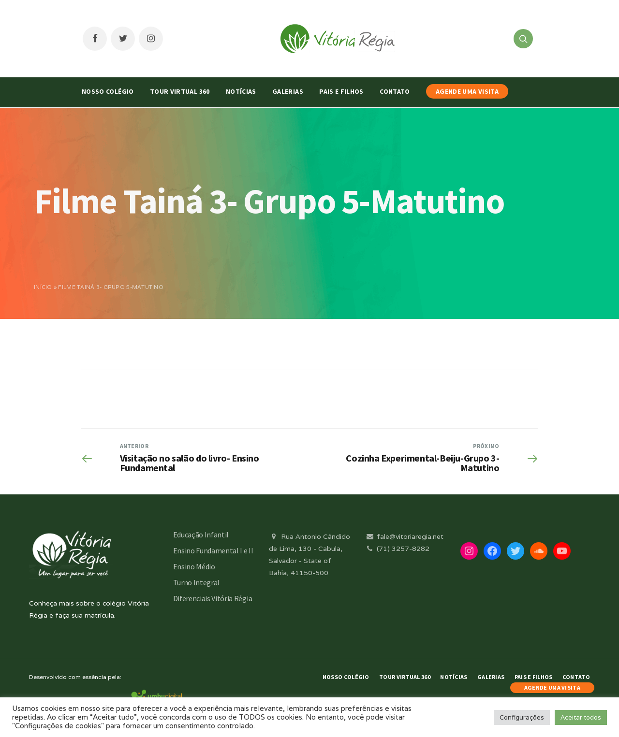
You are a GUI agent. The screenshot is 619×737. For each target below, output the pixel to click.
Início (43, 287)
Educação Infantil (201, 534)
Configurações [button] (522, 717)
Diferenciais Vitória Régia (212, 598)
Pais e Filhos (341, 91)
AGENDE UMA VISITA (467, 91)
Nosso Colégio (108, 91)
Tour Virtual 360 (180, 91)
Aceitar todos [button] (580, 717)
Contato (395, 91)
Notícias (241, 91)
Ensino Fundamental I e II (213, 550)
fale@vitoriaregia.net (404, 536)
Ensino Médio (194, 566)
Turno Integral (196, 582)
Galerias (287, 91)
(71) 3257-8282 (397, 548)
